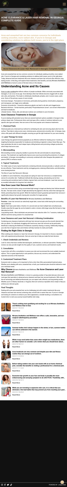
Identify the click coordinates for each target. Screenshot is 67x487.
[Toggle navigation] (64, 4)
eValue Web (62, 485)
